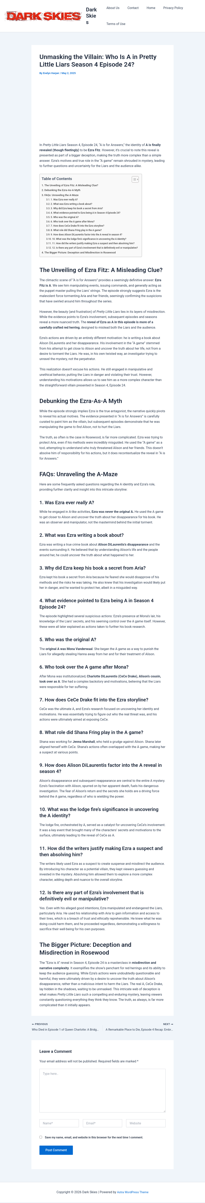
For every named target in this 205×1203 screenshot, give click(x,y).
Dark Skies (92, 16)
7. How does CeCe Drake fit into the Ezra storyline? (80, 225)
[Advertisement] (102, 110)
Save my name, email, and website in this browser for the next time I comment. (94, 1138)
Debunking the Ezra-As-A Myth (64, 190)
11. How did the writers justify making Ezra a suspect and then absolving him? (98, 243)
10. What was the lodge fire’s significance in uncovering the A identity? (93, 238)
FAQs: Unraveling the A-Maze (63, 195)
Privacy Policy (168, 8)
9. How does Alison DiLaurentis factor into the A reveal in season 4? (90, 234)
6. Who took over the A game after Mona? (75, 221)
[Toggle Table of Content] (142, 179)
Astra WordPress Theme (133, 1193)
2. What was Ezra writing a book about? (73, 203)
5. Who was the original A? (66, 217)
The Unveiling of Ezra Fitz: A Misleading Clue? (74, 185)
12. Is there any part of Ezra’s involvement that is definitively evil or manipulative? (100, 247)
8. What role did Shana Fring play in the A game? (79, 230)
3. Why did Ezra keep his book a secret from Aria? (79, 208)
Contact (131, 8)
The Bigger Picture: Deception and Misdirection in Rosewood (84, 252)
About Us (112, 8)
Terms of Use (115, 24)
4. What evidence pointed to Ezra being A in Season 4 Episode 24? (89, 212)
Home (148, 8)
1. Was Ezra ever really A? (66, 199)
